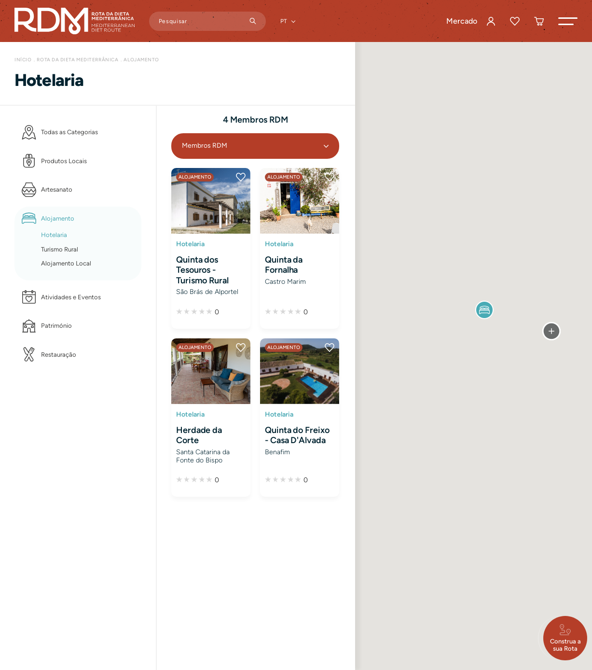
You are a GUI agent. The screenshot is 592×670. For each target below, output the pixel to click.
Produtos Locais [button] (64, 161)
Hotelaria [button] (54, 234)
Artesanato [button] (56, 189)
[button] (568, 21)
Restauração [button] (58, 354)
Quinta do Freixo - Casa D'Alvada (297, 435)
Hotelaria (190, 244)
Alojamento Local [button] (66, 263)
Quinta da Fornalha (284, 265)
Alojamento (141, 59)
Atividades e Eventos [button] (71, 297)
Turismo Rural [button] (59, 249)
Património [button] (56, 325)
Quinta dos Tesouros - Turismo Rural (202, 270)
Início (22, 59)
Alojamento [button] (57, 218)
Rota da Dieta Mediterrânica (77, 59)
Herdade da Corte (199, 435)
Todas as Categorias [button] (69, 132)
